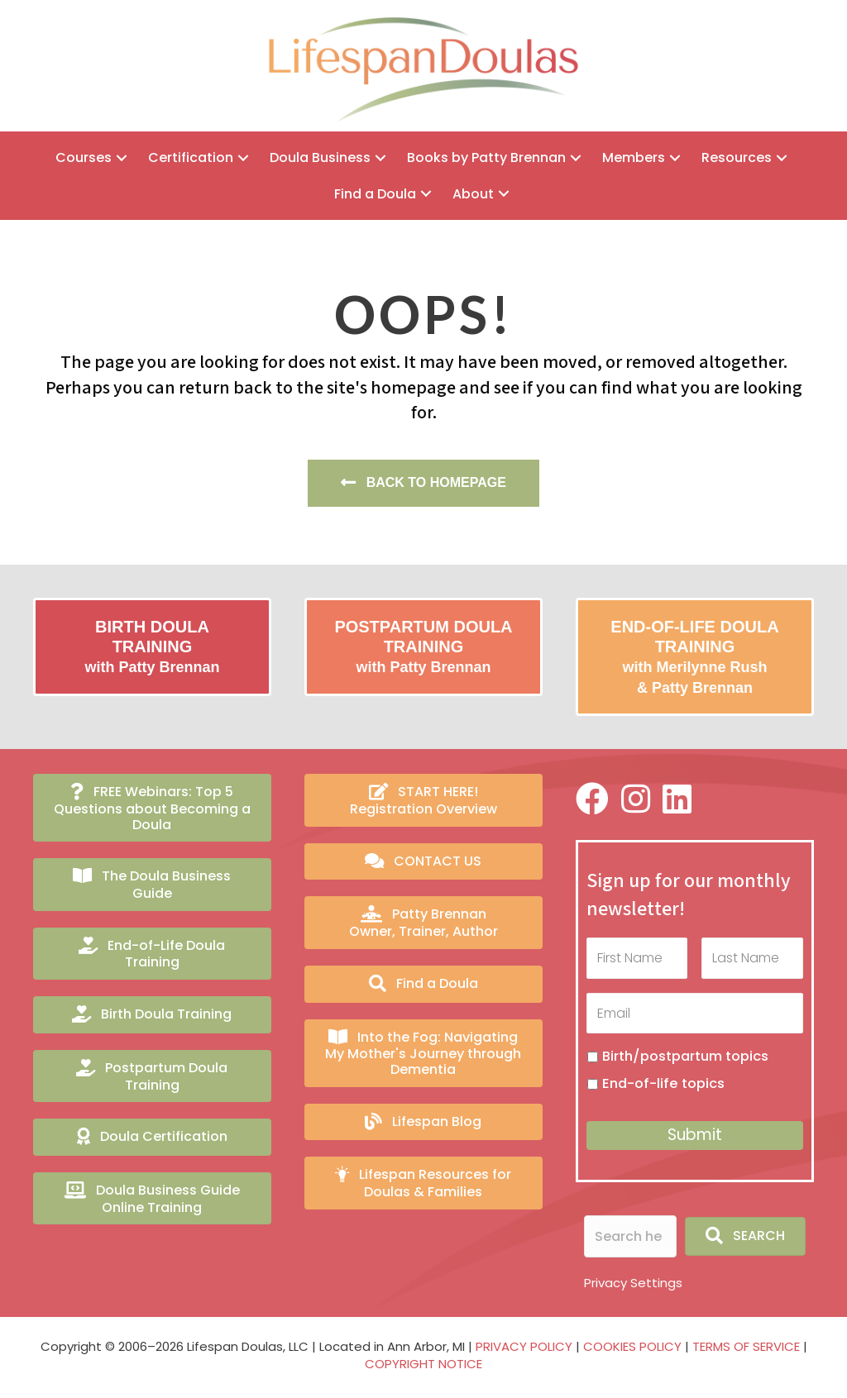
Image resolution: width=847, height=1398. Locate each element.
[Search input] (630, 1235)
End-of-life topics (663, 1083)
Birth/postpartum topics (685, 1055)
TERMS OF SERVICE (746, 1345)
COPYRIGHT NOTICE (423, 1363)
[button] (122, 157)
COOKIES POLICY (632, 1345)
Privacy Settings (633, 1282)
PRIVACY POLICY (524, 1345)
